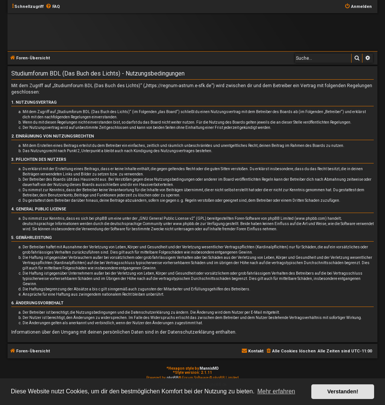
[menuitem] (52, 6)
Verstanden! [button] (342, 391)
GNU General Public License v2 (166, 218)
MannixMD (209, 368)
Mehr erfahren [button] (276, 391)
